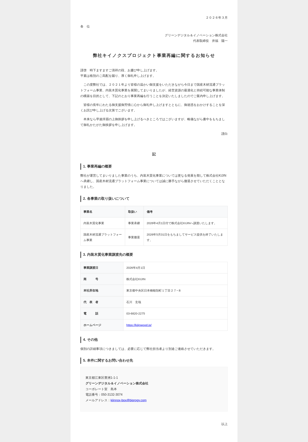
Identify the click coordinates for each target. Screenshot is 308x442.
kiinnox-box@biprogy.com (129, 400)
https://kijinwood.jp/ (138, 325)
